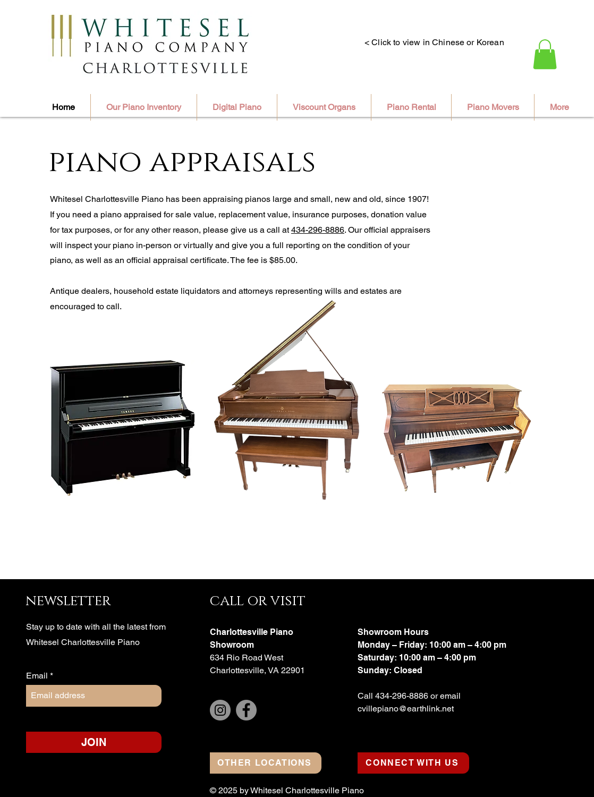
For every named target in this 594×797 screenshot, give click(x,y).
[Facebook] (246, 710)
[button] (544, 54)
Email (38, 676)
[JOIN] (94, 742)
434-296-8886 (317, 230)
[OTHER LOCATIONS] (265, 763)
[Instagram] (220, 710)
